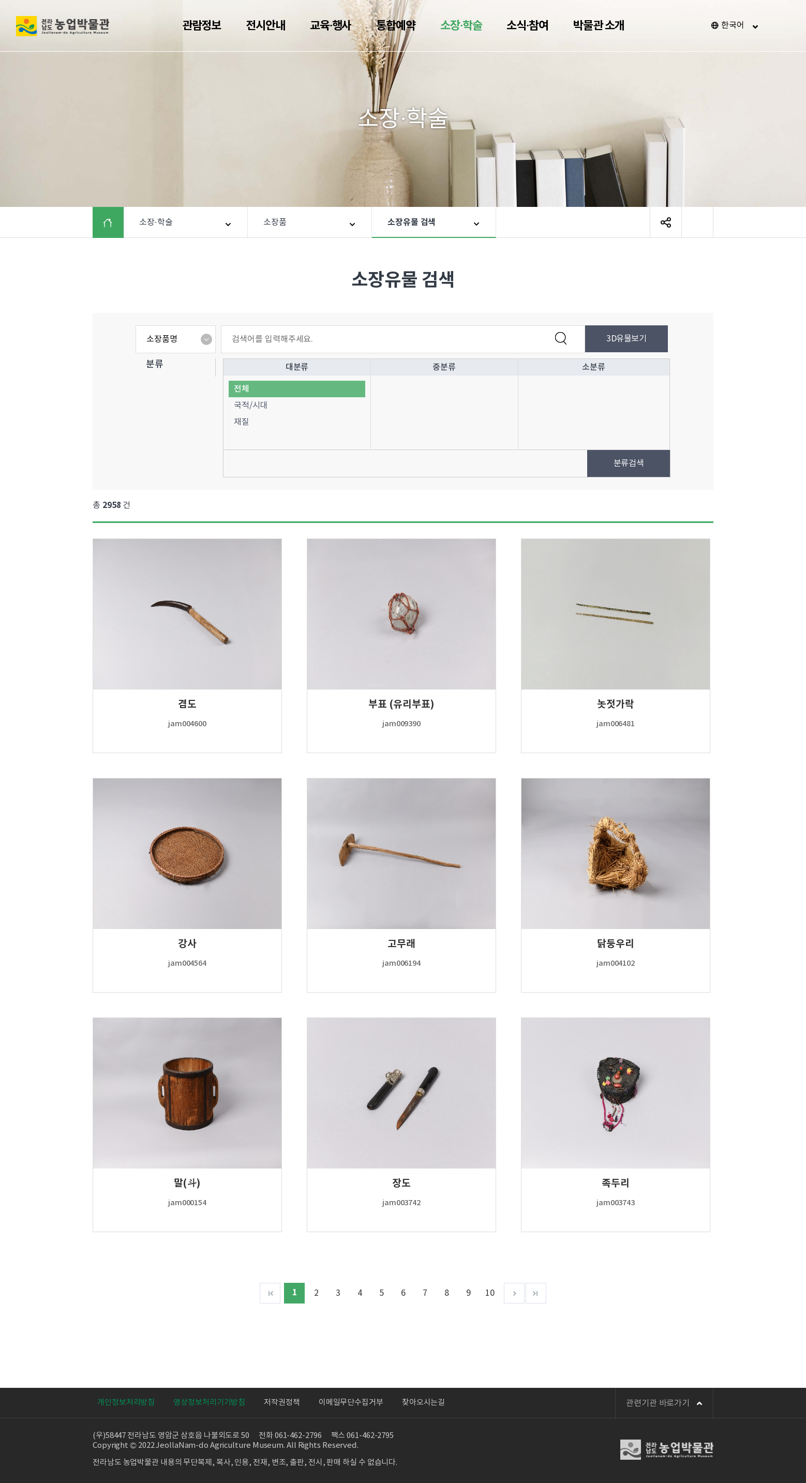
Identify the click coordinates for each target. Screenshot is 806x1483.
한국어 (732, 25)
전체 (241, 389)
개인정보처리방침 (126, 1402)
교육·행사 (331, 26)
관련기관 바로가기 (664, 1403)
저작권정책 (282, 1402)
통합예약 (395, 26)
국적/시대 (251, 405)
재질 (241, 422)
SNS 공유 (665, 222)
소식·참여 (527, 26)
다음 (514, 1293)
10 (490, 1293)
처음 (270, 1293)
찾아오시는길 (423, 1402)
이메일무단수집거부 (351, 1402)
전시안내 (265, 26)
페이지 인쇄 (697, 222)
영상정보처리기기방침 (209, 1402)
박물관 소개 (598, 26)
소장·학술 (461, 26)
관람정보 (201, 26)
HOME (115, 222)
